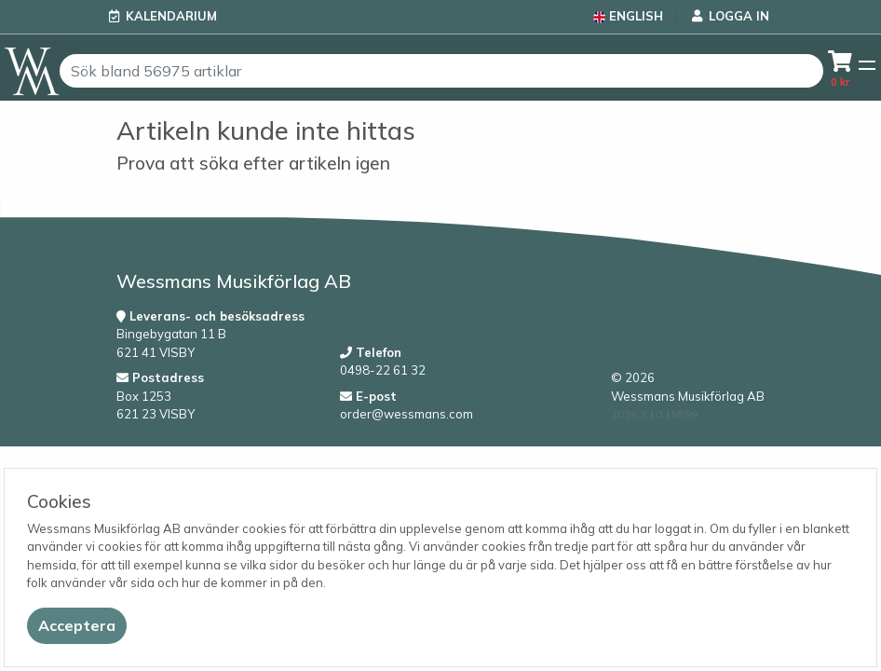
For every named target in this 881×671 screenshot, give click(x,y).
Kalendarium (171, 15)
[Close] (77, 626)
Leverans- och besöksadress (210, 315)
